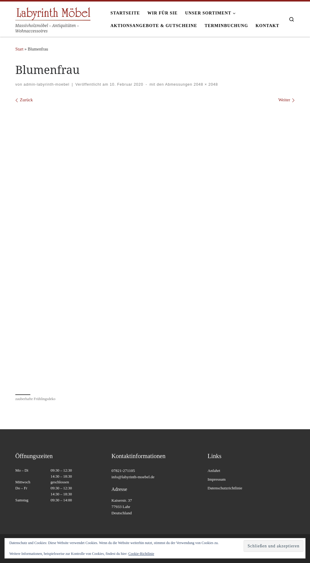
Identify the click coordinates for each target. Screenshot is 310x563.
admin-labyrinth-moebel (46, 84)
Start (19, 49)
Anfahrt (214, 470)
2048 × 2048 (205, 84)
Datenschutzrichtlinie (225, 488)
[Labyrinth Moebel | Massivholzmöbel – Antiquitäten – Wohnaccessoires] (52, 12)
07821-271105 (123, 470)
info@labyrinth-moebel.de (132, 477)
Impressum (217, 479)
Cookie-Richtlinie (141, 554)
